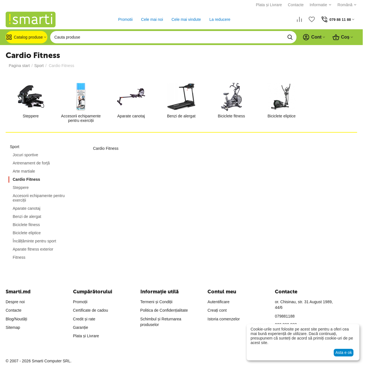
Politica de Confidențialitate (164, 310)
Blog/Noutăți (16, 319)
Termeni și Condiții (156, 302)
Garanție (80, 327)
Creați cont (217, 310)
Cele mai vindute (183, 19)
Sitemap (13, 327)
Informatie (314, 5)
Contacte (292, 5)
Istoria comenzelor (223, 319)
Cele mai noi (150, 19)
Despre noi (15, 302)
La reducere (217, 19)
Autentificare (218, 302)
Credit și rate (84, 319)
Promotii (123, 19)
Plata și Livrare (265, 5)
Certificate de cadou (90, 310)
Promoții (80, 302)
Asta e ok (343, 352)
